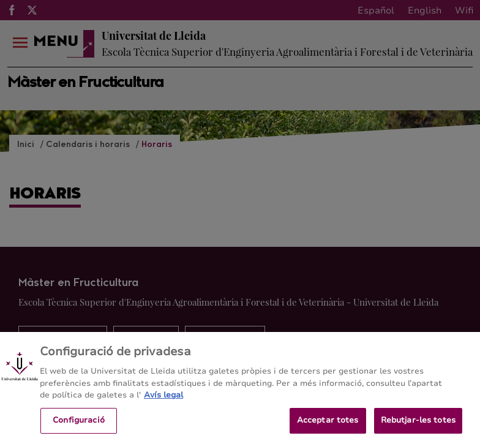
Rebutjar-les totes (418, 423)
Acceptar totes (328, 423)
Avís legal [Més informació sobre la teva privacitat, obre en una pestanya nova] (163, 398)
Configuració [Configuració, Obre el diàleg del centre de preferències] (79, 423)
